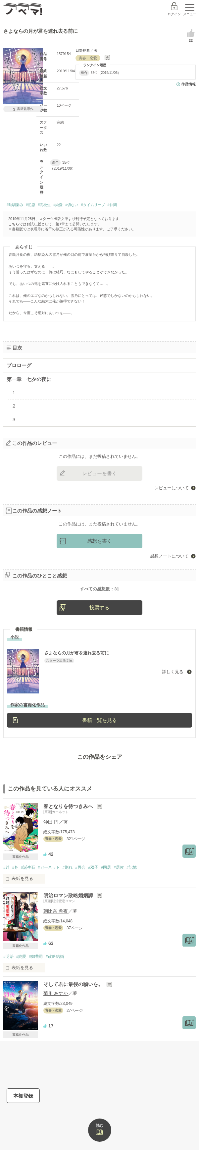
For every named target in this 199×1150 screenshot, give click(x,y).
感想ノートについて (169, 556)
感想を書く (99, 541)
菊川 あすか (55, 1022)
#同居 (106, 897)
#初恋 (30, 205)
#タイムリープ (93, 205)
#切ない (71, 205)
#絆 (6, 897)
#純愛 (58, 205)
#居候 (119, 897)
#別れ (68, 897)
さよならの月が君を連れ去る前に (81, 682)
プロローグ (19, 365)
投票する (99, 637)
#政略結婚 (55, 986)
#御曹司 (36, 986)
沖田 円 (51, 851)
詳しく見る (173, 701)
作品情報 (188, 84)
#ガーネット (49, 897)
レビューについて (171, 487)
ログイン (174, 14)
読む (99, 1125)
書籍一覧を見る (99, 749)
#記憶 (131, 897)
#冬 (15, 897)
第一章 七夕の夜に (29, 379)
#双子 (93, 897)
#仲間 (112, 205)
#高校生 (44, 205)
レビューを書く (99, 473)
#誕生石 (28, 897)
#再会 (80, 897)
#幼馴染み (15, 205)
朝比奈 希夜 (55, 940)
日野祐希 (82, 50)
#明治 (8, 986)
